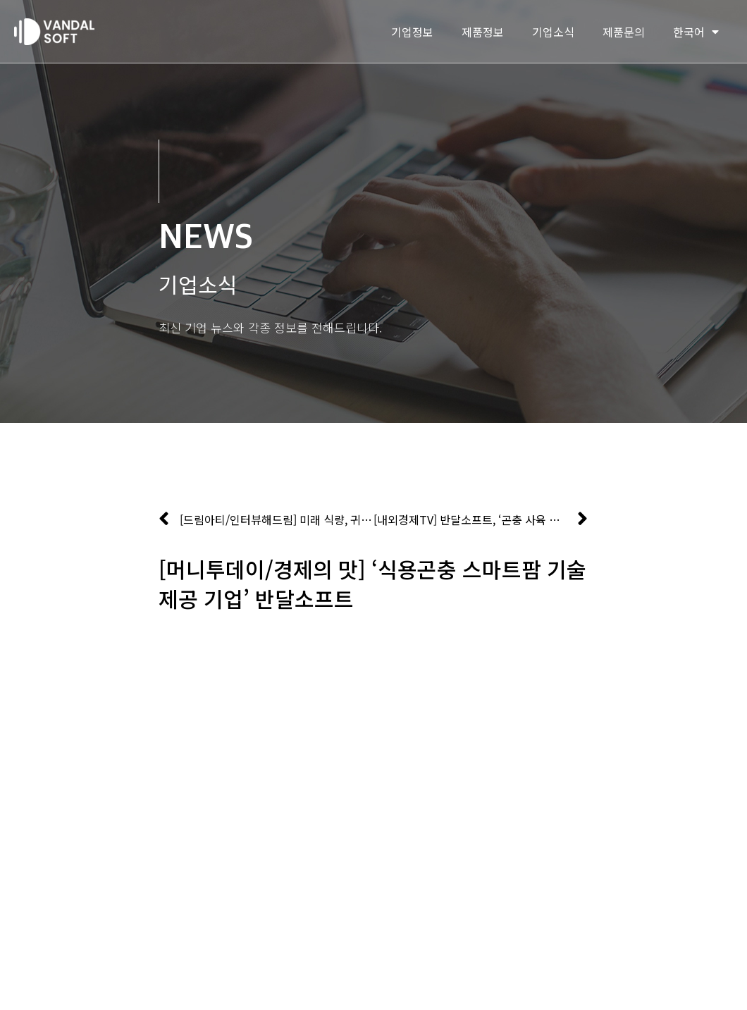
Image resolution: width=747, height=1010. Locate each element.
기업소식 (553, 31)
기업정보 (412, 31)
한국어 (696, 31)
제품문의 (624, 31)
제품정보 (483, 31)
